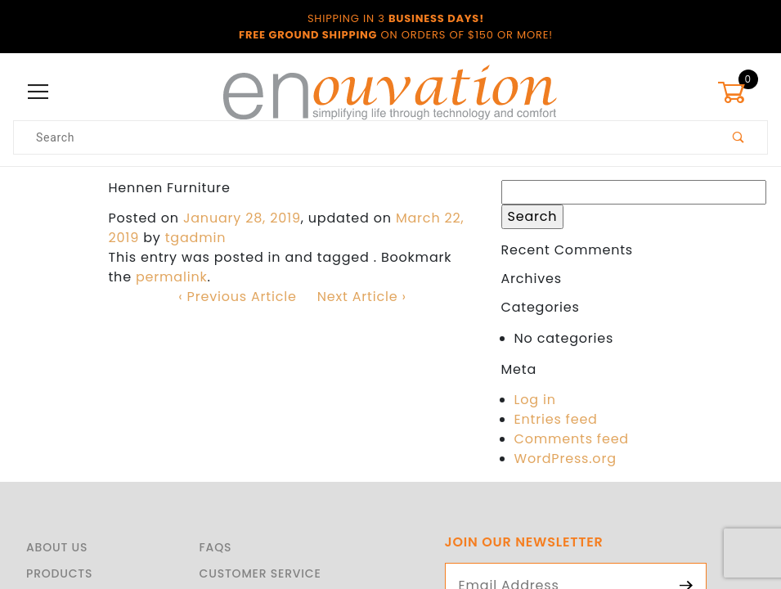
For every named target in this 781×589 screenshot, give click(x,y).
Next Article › (361, 296)
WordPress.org (565, 458)
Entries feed (556, 419)
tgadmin (196, 237)
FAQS (216, 547)
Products (59, 573)
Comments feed (571, 438)
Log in (535, 399)
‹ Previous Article (237, 296)
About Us (57, 547)
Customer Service (260, 573)
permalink (172, 277)
